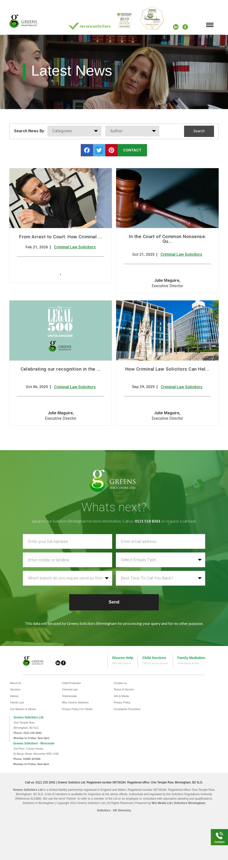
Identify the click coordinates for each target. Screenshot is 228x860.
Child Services (154, 658)
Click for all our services (155, 663)
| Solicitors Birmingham (188, 803)
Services (15, 689)
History (14, 696)
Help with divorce (121, 663)
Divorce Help (122, 658)
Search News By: (29, 131)
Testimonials (69, 696)
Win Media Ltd (162, 803)
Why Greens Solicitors (75, 702)
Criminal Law (70, 689)
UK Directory (122, 810)
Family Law (17, 702)
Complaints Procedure (127, 709)
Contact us (120, 683)
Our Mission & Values (23, 709)
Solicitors (103, 810)
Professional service (188, 663)
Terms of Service (124, 689)
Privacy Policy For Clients (77, 709)
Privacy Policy (122, 702)
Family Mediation (191, 658)
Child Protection (71, 683)
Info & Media (121, 696)
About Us (15, 683)
